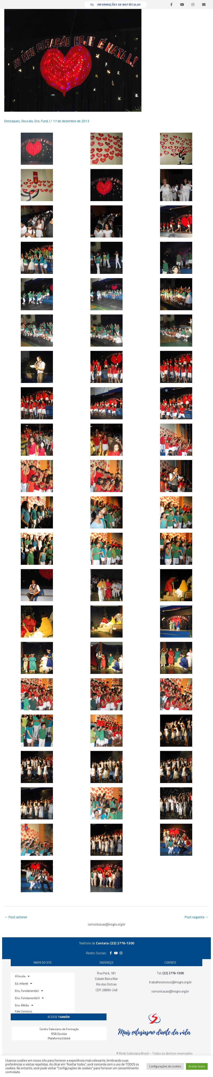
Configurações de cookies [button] (165, 1066)
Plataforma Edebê (59, 1038)
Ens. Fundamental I (29, 991)
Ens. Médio (24, 1005)
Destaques (12, 120)
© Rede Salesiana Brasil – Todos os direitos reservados (154, 1053)
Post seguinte (195, 917)
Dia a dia (28, 120)
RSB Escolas (59, 1034)
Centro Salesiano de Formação (59, 1029)
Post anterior (16, 917)
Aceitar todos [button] (197, 1066)
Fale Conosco (23, 1011)
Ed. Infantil (23, 984)
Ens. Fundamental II (29, 998)
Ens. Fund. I (44, 120)
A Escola (22, 976)
